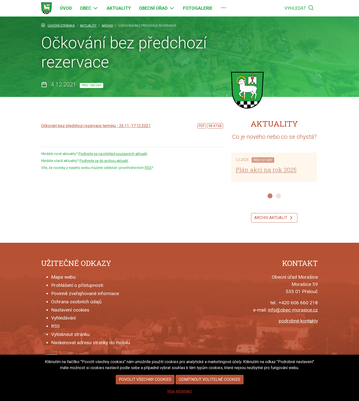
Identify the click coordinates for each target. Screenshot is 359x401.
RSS (148, 168)
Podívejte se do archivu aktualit (104, 161)
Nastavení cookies (70, 310)
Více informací (179, 397)
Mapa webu (63, 277)
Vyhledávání (63, 318)
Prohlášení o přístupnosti (77, 285)
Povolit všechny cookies (145, 385)
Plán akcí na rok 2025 (266, 170)
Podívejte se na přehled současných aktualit (113, 154)
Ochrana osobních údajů (76, 302)
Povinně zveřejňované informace (85, 293)
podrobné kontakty (298, 321)
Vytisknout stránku (70, 334)
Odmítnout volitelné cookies (209, 385)
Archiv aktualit (274, 218)
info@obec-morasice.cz (293, 310)
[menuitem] (66, 8)
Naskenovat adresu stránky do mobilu (90, 342)
